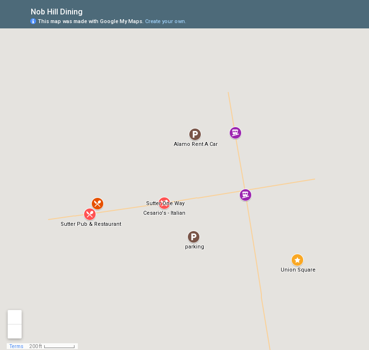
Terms (17, 346)
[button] (164, 203)
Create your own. (165, 21)
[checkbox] (90, 10)
